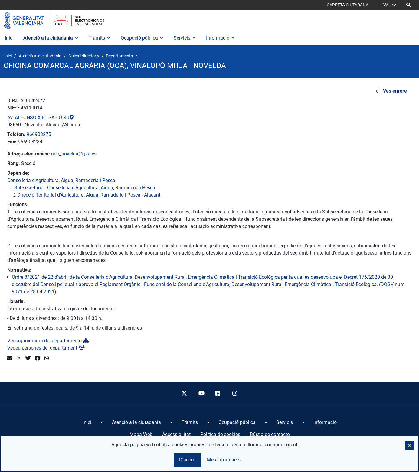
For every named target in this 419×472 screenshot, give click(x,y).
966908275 (39, 134)
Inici (9, 38)
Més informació (224, 460)
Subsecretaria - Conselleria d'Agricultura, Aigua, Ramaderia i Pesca (84, 187)
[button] (408, 4)
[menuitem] (87, 422)
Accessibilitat (176, 434)
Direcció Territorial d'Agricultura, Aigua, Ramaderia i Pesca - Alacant (88, 195)
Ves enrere (395, 91)
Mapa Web (140, 434)
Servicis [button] (185, 38)
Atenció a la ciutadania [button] (51, 38)
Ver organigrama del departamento (48, 340)
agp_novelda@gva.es (74, 154)
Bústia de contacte (270, 434)
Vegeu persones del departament (46, 348)
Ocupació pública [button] (142, 38)
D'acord (187, 460)
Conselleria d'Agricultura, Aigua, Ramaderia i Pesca (61, 180)
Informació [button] (220, 38)
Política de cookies (220, 434)
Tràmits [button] (100, 38)
